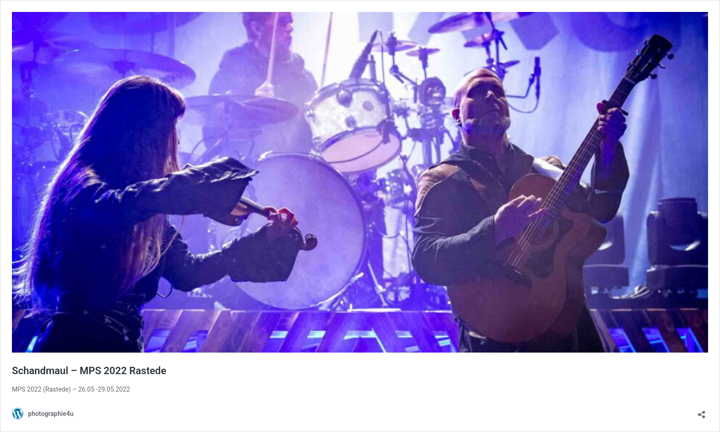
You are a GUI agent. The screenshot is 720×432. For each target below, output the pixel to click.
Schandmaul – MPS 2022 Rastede (89, 370)
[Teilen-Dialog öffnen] (701, 411)
